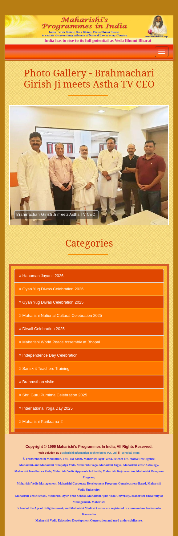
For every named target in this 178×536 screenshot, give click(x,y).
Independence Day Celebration (48, 355)
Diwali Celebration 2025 (42, 328)
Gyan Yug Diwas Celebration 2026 (51, 289)
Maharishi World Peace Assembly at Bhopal (59, 342)
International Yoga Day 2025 (46, 408)
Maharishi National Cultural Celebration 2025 (60, 315)
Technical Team (129, 452)
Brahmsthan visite (36, 381)
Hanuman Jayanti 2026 (41, 275)
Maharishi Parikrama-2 (41, 421)
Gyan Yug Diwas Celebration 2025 (51, 302)
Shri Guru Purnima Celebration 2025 (53, 395)
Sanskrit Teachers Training (44, 368)
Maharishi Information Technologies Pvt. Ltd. (89, 452)
